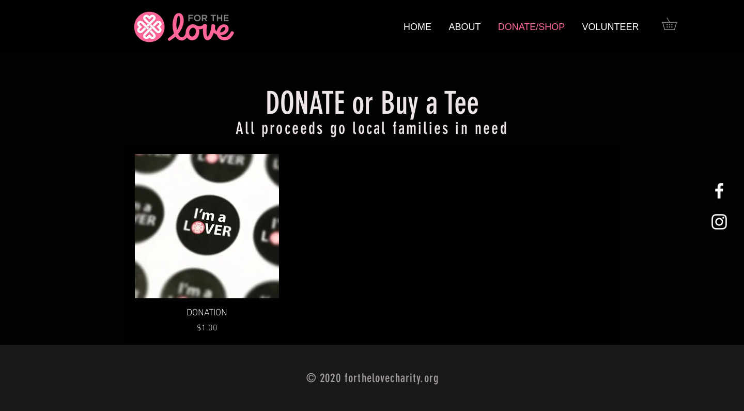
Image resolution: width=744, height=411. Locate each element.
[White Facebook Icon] (719, 190)
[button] (675, 24)
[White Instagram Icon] (719, 221)
